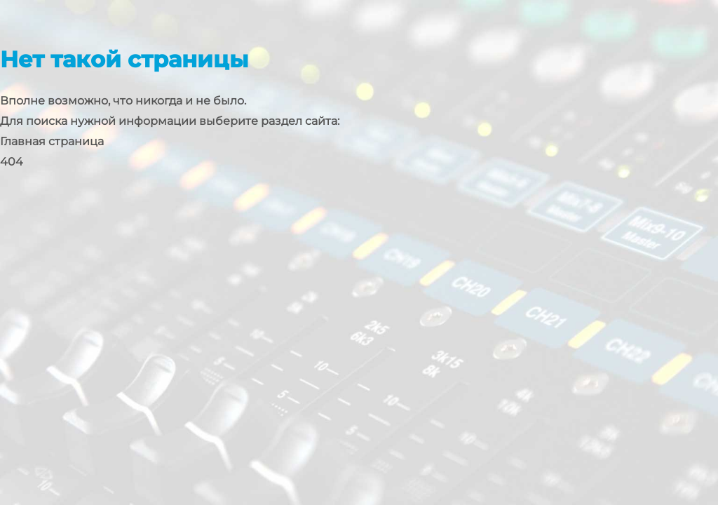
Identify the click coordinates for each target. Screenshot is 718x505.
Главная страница (52, 141)
